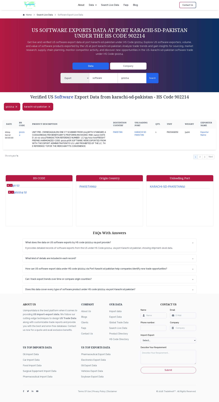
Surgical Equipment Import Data (39, 371)
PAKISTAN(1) (87, 186)
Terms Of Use (84, 391)
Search (152, 78)
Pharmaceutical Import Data (37, 376)
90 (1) (15, 185)
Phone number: (148, 322)
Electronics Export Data (93, 360)
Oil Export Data (89, 365)
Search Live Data (110, 5)
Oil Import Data (31, 354)
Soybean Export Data (92, 376)
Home (27, 15)
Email (172, 310)
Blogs (84, 317)
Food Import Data (32, 365)
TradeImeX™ (170, 391)
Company (174, 322)
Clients (84, 322)
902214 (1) (20, 192)
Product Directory (118, 333)
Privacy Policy (99, 391)
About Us (86, 311)
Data (93, 5)
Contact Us (87, 333)
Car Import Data (31, 360)
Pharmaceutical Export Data (95, 354)
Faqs (125, 5)
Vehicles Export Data (92, 371)
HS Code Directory (119, 339)
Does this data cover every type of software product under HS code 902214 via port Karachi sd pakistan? (109, 289)
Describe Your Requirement (153, 347)
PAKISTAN (117, 132)
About (81, 5)
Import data (115, 311)
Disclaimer (112, 391)
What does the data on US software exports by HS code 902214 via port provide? (109, 242)
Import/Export (147, 335)
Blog (135, 5)
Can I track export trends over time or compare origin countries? (109, 279)
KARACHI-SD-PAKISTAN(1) (167, 186)
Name (143, 310)
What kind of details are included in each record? (109, 258)
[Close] (16, 106)
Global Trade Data (118, 322)
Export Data (115, 317)
